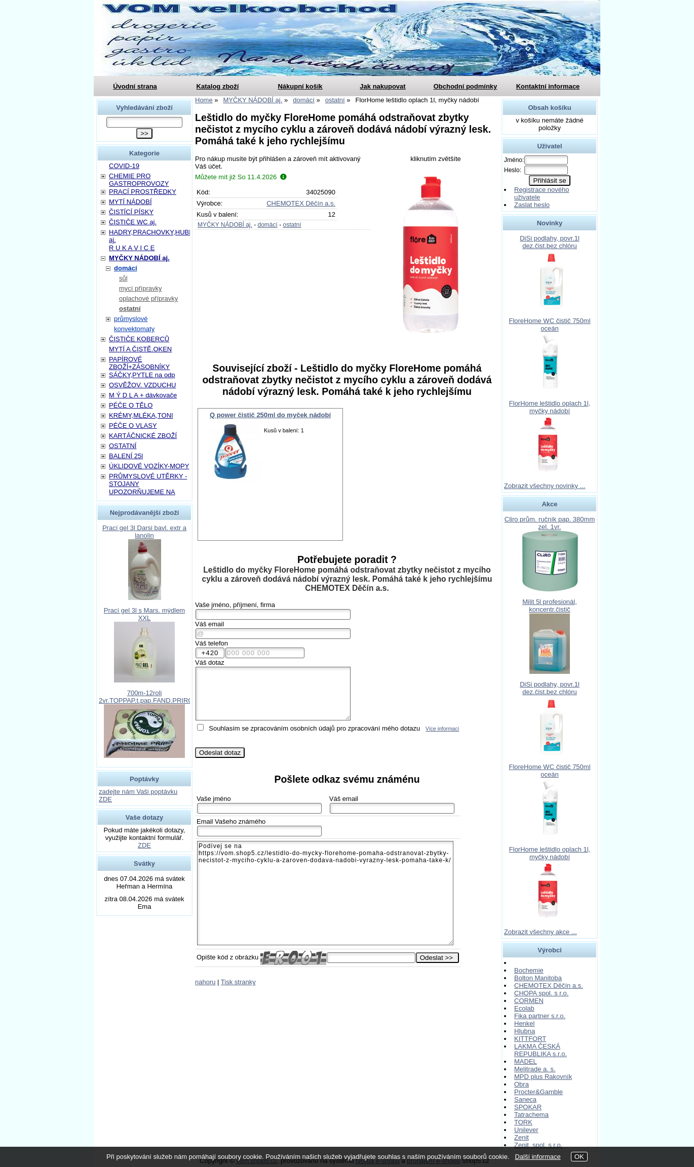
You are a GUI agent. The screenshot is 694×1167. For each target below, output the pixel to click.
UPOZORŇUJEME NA (142, 492)
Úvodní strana (135, 86)
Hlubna (524, 1031)
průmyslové (130, 319)
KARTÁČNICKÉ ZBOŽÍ (143, 435)
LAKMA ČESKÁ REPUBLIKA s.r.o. (540, 1050)
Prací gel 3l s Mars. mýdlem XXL (144, 614)
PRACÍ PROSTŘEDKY (142, 191)
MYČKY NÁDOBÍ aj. (225, 224)
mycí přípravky (140, 288)
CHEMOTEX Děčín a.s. (300, 203)
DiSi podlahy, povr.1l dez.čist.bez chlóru (550, 242)
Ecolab (524, 1008)
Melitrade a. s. (535, 1069)
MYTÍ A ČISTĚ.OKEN (140, 349)
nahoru (205, 982)
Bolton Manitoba (538, 978)
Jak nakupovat (382, 86)
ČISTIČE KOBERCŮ (139, 339)
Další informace (537, 1156)
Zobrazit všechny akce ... (540, 932)
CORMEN (529, 1000)
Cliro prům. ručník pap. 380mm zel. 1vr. (550, 523)
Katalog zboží (218, 86)
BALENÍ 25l (126, 456)
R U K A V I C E (132, 248)
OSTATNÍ (122, 446)
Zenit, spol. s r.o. (538, 1145)
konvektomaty (134, 329)
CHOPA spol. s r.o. (541, 993)
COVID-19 (124, 166)
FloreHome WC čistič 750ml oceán (549, 324)
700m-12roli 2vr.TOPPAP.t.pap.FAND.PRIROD (148, 696)
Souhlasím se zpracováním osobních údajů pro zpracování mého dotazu (314, 728)
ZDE (144, 845)
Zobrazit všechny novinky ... (544, 486)
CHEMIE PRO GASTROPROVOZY (139, 179)
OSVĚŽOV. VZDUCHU (142, 385)
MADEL (525, 1061)
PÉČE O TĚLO (130, 405)
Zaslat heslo (532, 205)
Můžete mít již (241, 177)
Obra (521, 1084)
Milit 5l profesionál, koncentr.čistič (549, 605)
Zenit (521, 1137)
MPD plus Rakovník (543, 1076)
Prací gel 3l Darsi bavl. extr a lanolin (144, 531)
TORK (523, 1122)
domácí (267, 224)
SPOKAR (528, 1107)
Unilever (526, 1130)
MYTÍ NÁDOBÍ (130, 202)
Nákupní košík (300, 86)
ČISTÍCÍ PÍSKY (131, 212)
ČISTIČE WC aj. (133, 222)
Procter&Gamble (538, 1092)
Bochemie (529, 970)
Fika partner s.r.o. (539, 1016)
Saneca (525, 1099)
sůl (123, 278)
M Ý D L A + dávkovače (143, 395)
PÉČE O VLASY (133, 425)
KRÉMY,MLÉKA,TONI (141, 415)
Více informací (442, 729)
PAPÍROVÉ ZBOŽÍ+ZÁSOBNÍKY (139, 363)
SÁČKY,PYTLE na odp (142, 375)
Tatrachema (531, 1114)
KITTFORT (530, 1038)
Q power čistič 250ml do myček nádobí (270, 415)
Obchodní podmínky (465, 86)
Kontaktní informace (548, 86)
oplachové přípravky (148, 298)
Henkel (524, 1023)
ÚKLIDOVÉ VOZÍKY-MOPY (149, 466)
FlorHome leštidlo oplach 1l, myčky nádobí (549, 407)
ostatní (292, 224)
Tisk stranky (238, 982)
